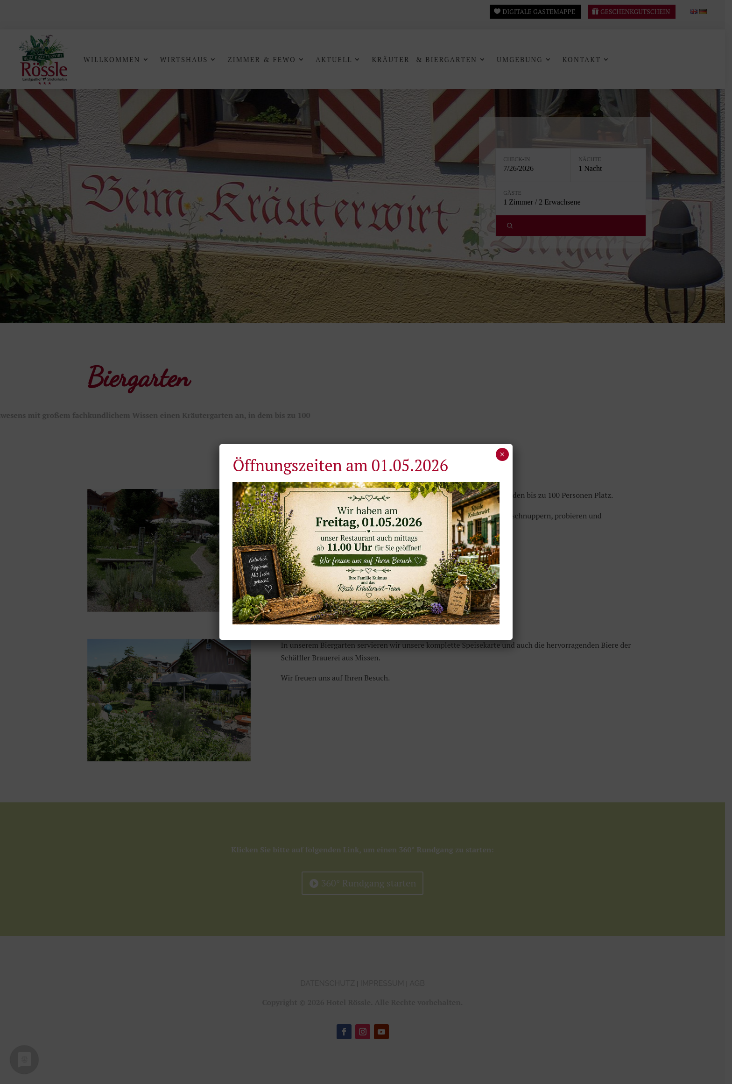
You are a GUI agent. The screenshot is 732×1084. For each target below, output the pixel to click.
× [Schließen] (502, 454)
